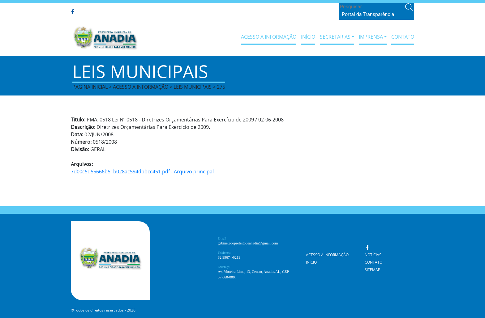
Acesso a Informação (268, 36)
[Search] (371, 7)
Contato (402, 36)
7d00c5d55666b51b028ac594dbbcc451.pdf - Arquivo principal (142, 171)
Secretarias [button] (335, 36)
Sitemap (372, 269)
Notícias (373, 254)
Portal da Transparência (368, 14)
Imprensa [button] (371, 36)
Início (308, 36)
